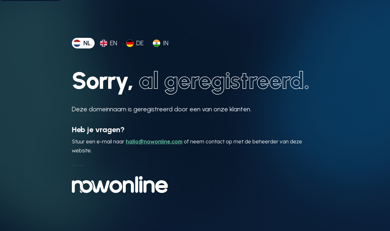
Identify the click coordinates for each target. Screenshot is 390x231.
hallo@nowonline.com (154, 141)
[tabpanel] (195, 130)
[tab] (83, 43)
